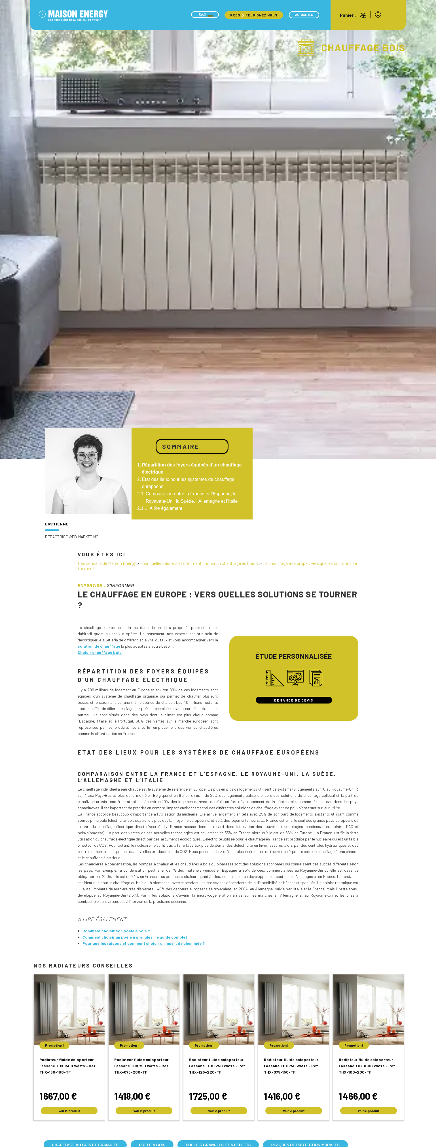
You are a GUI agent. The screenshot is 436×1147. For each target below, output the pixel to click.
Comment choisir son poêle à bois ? (116, 930)
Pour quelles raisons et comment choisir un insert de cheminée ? (143, 943)
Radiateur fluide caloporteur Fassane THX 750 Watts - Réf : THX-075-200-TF (142, 1065)
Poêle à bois (152, 1145)
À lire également (165, 508)
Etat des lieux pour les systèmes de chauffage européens (188, 483)
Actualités (304, 14)
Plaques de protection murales (305, 1145)
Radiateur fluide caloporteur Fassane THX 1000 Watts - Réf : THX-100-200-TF (368, 1065)
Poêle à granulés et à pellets (218, 1145)
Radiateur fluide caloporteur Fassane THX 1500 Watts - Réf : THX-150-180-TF (68, 1065)
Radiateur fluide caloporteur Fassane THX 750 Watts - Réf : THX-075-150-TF (292, 1065)
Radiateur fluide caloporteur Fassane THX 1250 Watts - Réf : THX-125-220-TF (218, 1065)
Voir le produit (69, 1111)
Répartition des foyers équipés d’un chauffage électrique (192, 468)
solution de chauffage (99, 646)
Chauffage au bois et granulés (85, 1145)
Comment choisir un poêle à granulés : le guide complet (134, 937)
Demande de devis (294, 700)
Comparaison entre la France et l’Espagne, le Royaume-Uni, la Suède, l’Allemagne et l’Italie (192, 497)
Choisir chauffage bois (100, 652)
